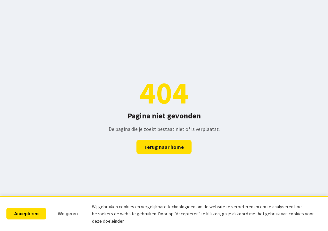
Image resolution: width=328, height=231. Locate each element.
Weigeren (68, 213)
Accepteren (26, 213)
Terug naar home (164, 147)
